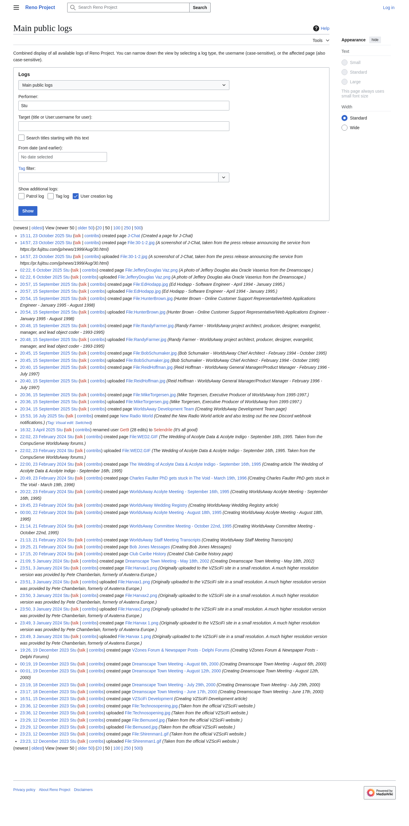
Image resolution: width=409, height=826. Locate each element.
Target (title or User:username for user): (55, 117)
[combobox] (123, 85)
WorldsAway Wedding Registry (158, 505)
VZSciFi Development (152, 698)
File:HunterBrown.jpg (153, 298)
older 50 (85, 227)
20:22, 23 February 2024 (43, 491)
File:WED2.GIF (144, 436)
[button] (223, 177)
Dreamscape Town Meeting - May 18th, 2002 (167, 561)
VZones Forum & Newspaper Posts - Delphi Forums (180, 650)
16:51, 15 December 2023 (44, 698)
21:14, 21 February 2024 (43, 526)
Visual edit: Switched (73, 423)
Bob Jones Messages (150, 546)
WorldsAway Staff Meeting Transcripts (165, 539)
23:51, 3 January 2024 (41, 568)
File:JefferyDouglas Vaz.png (151, 270)
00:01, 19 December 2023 (44, 670)
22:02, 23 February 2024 (43, 436)
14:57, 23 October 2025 (42, 242)
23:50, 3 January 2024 (41, 595)
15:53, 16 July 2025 (38, 415)
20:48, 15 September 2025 (45, 325)
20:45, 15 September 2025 (45, 353)
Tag (21, 168)
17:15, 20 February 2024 (43, 553)
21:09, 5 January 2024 (41, 561)
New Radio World (136, 415)
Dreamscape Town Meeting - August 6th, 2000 (175, 664)
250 (127, 227)
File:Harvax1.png (141, 568)
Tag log (62, 196)
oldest (36, 227)
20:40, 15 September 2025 (45, 367)
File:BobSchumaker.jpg (155, 353)
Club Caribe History (148, 553)
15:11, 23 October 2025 (42, 235)
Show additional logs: (38, 189)
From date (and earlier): (40, 147)
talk (77, 235)
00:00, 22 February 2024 (43, 512)
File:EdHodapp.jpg (150, 284)
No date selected (37, 157)
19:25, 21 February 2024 (43, 546)
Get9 (124, 429)
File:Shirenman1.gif (150, 734)
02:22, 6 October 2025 (41, 270)
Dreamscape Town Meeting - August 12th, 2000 (176, 670)
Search (200, 7)
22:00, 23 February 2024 (43, 464)
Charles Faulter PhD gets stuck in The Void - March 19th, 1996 (188, 478)
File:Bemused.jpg (148, 720)
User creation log (96, 196)
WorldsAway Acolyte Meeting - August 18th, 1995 (176, 512)
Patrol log (35, 196)
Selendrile (163, 429)
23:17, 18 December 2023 (44, 691)
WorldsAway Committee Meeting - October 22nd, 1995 (181, 526)
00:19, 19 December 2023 (44, 664)
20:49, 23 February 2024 (43, 478)
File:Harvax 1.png (142, 622)
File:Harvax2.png (141, 595)
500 (137, 227)
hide (375, 40)
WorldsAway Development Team (163, 409)
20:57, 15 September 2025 (45, 284)
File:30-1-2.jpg (141, 242)
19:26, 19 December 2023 (44, 650)
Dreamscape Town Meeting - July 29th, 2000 (174, 684)
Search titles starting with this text (57, 138)
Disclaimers (83, 790)
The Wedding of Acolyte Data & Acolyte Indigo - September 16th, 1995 (195, 464)
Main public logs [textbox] (37, 85)
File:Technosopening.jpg (155, 705)
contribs (91, 235)
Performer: (28, 96)
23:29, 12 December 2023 (44, 720)
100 (116, 227)
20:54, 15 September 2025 (45, 298)
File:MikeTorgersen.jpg (154, 394)
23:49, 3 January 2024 (41, 622)
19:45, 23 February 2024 (43, 505)
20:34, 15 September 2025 (45, 409)
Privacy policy (24, 790)
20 (99, 227)
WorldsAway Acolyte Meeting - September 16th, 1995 (179, 491)
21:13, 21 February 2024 (43, 539)
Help (320, 28)
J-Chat (133, 235)
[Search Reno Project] (128, 7)
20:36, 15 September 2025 (45, 394)
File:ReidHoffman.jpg (152, 367)
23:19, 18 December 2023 (44, 684)
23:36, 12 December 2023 (44, 705)
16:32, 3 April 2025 (37, 429)
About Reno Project (54, 790)
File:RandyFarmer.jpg (153, 325)
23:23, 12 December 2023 (44, 734)
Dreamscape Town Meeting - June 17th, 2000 (174, 691)
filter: (27, 168)
